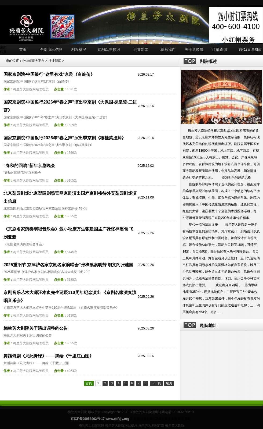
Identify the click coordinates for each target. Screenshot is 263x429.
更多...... (216, 312)
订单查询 (219, 49)
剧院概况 (78, 49)
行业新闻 (140, 49)
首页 (23, 49)
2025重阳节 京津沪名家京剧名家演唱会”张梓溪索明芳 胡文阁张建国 (68, 265)
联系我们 (168, 49)
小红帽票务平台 (33, 61)
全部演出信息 (51, 49)
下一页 (156, 383)
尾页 (169, 383)
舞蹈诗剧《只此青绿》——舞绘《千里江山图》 (48, 356)
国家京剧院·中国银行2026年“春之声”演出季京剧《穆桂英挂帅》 (64, 138)
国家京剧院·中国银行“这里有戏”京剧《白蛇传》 (49, 74)
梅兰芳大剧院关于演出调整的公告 (35, 328)
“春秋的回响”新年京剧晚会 (29, 165)
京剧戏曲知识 (108, 49)
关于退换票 (194, 49)
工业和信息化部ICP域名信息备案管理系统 (160, 419)
